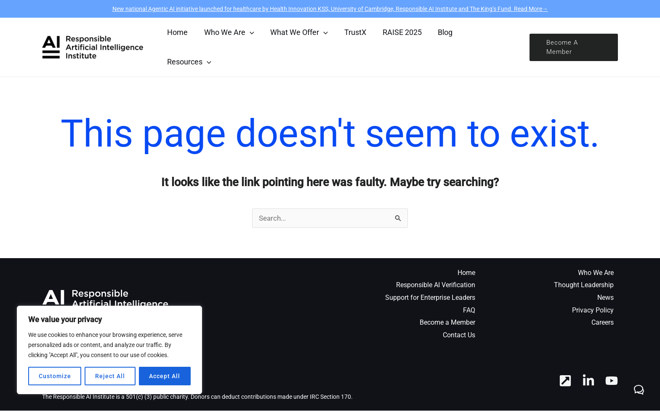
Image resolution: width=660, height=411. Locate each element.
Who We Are (596, 273)
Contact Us (459, 335)
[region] (109, 350)
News (605, 298)
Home (466, 273)
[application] (248, 32)
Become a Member (447, 323)
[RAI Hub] (565, 381)
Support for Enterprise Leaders (430, 298)
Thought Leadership (584, 285)
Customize (55, 376)
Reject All (110, 376)
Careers (602, 323)
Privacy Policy (593, 311)
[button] (573, 47)
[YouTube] (611, 381)
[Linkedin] (588, 381)
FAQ (469, 311)
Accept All (164, 376)
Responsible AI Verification (435, 285)
